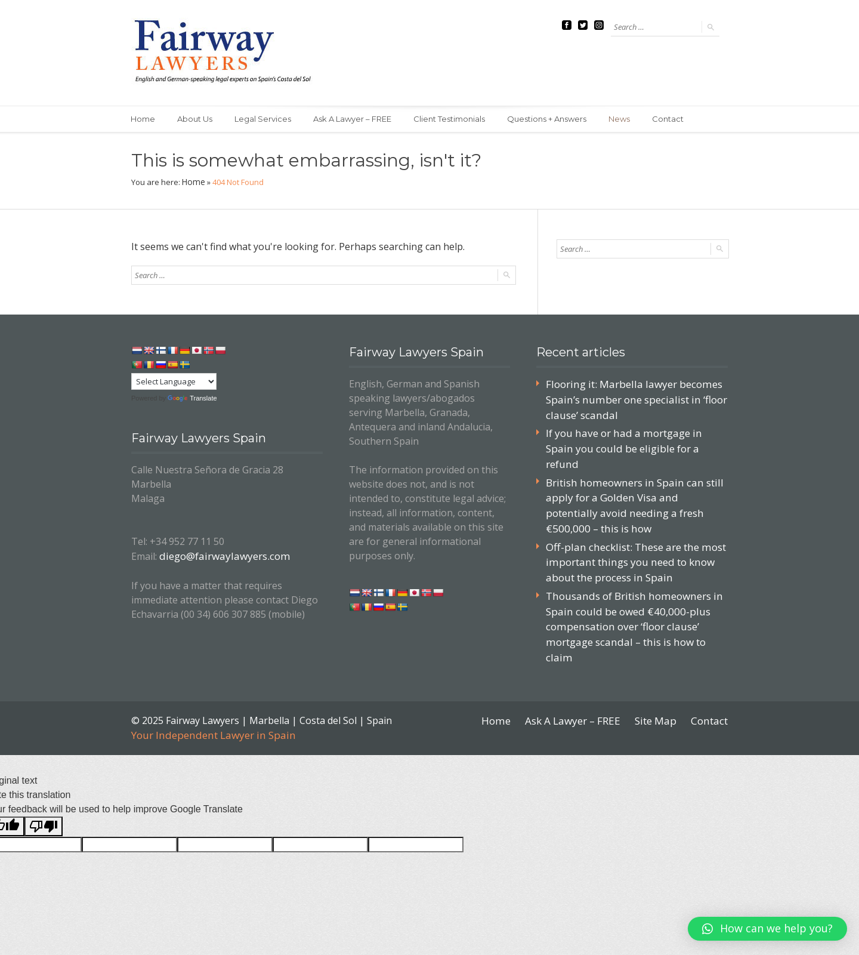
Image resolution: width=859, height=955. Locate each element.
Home (143, 119)
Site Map (659, 673)
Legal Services (267, 119)
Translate (192, 398)
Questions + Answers (556, 119)
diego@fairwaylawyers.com (219, 554)
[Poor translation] (43, 778)
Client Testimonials (457, 119)
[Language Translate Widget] (174, 381)
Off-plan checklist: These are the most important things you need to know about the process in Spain (630, 536)
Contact (681, 119)
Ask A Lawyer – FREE (358, 119)
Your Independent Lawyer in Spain (208, 688)
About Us (197, 119)
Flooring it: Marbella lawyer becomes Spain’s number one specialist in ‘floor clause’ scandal (630, 398)
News (630, 119)
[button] (767, 929)
